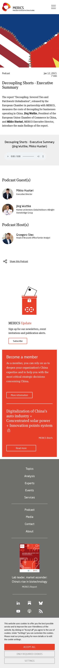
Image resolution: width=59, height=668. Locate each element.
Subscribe (18, 341)
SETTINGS (30, 660)
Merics (18, 8)
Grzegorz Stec (25, 234)
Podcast (30, 509)
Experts (29, 483)
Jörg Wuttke (23, 206)
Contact (29, 523)
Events (29, 490)
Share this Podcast (19, 261)
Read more (21, 448)
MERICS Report (29, 586)
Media (29, 516)
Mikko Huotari (25, 190)
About (29, 531)
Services (29, 497)
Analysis (29, 476)
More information (19, 395)
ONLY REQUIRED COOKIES (29, 654)
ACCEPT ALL (29, 647)
